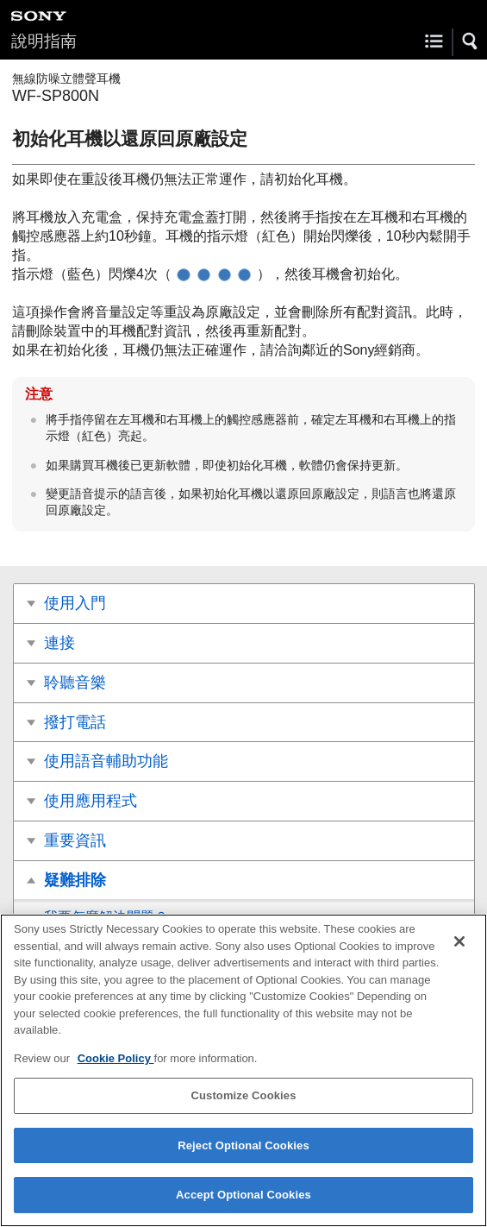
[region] (243, 1070)
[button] (471, 41)
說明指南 (44, 41)
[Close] (459, 941)
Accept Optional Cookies (243, 1194)
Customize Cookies (243, 1095)
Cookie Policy (116, 1058)
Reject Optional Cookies (243, 1145)
